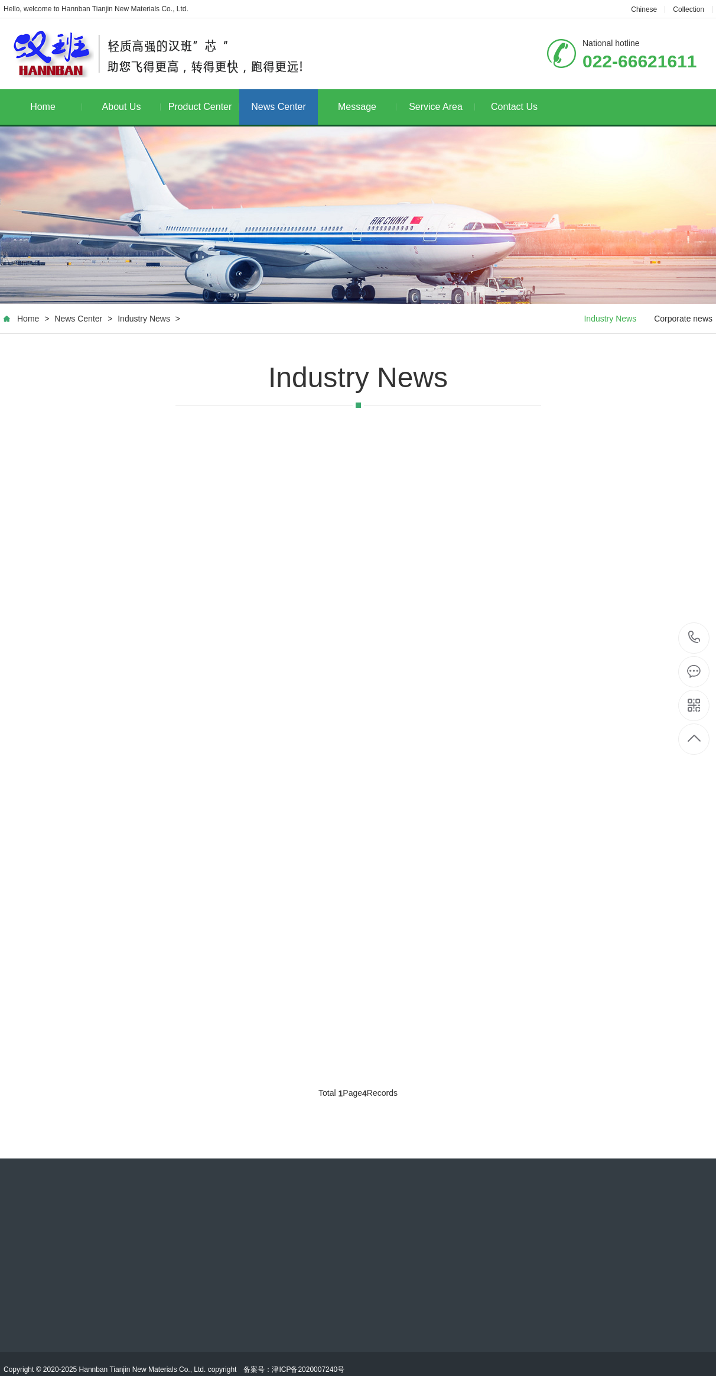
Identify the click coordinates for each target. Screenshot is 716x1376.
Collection (688, 9)
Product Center (203, 107)
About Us (131, 107)
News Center (278, 107)
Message (367, 107)
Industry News (144, 318)
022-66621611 (694, 638)
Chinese (644, 9)
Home (56, 107)
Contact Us (514, 107)
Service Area (442, 107)
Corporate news (683, 318)
